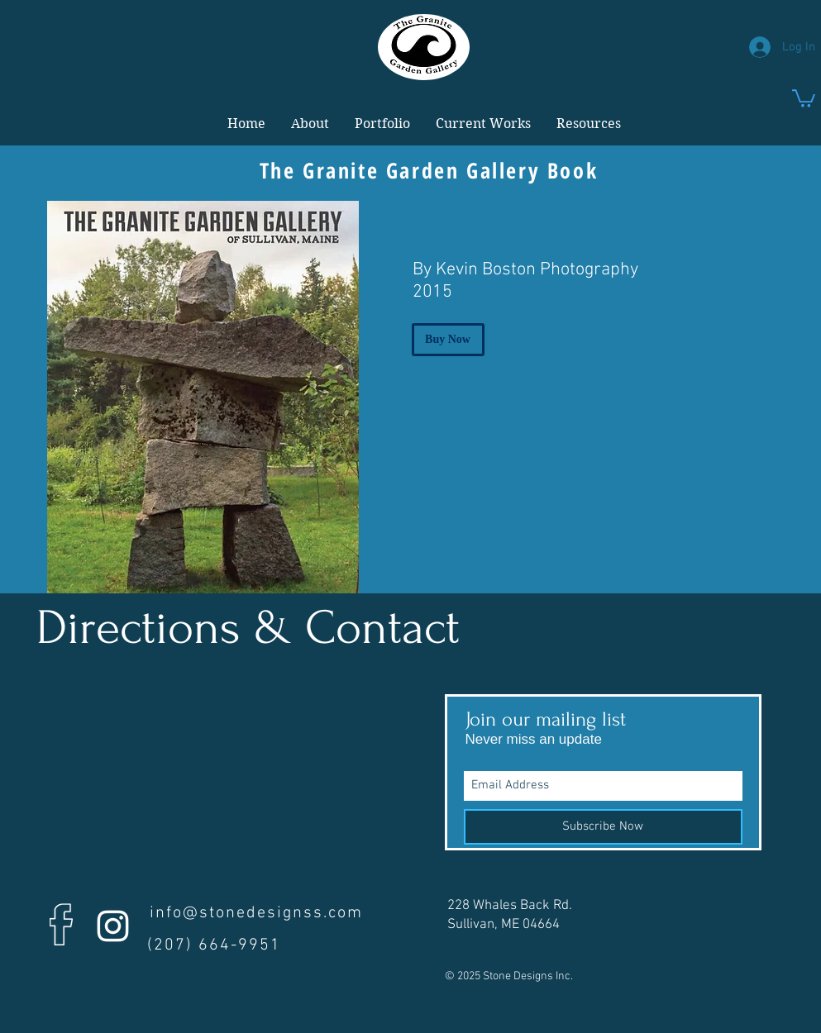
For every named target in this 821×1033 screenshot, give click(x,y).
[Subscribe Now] (603, 827)
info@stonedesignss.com (256, 913)
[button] (310, 123)
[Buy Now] (448, 339)
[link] (803, 97)
